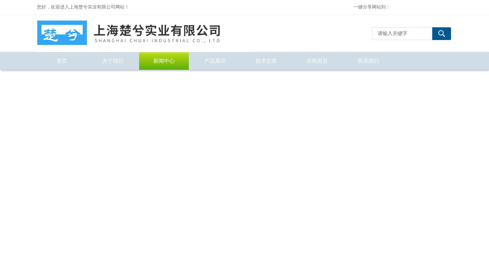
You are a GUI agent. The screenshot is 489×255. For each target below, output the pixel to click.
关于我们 (112, 61)
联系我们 (368, 61)
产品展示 (215, 61)
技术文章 (266, 61)
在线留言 (317, 61)
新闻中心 (164, 61)
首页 (61, 61)
